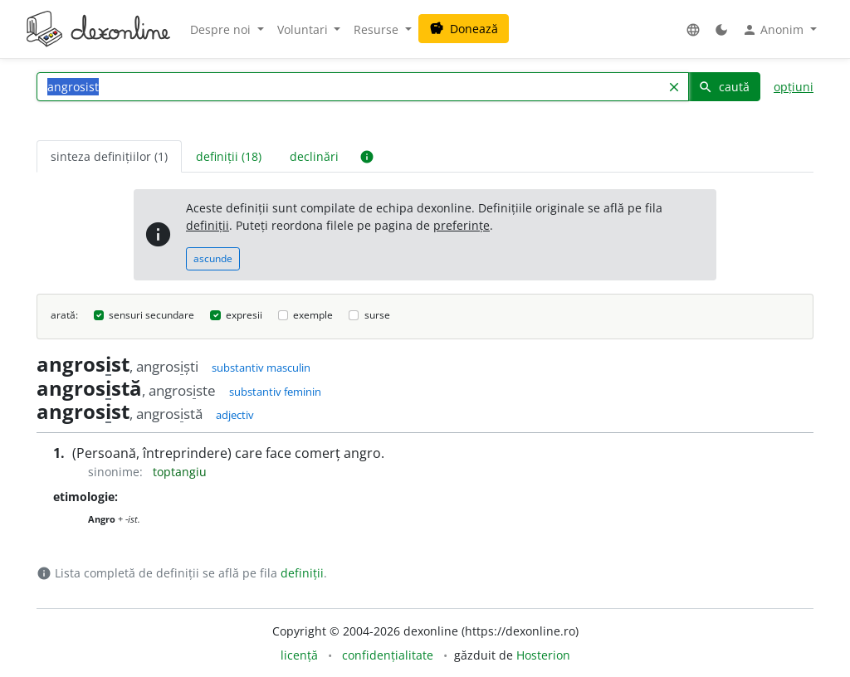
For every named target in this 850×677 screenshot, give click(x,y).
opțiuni (793, 87)
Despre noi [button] (222, 29)
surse (377, 315)
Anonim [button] (774, 30)
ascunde (212, 258)
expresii (244, 315)
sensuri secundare (151, 315)
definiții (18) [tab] (228, 156)
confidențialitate (387, 655)
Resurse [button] (378, 29)
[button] (693, 29)
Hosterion (543, 655)
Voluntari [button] (304, 29)
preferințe (461, 225)
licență (299, 655)
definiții (207, 225)
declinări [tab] (314, 156)
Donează (463, 29)
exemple (313, 315)
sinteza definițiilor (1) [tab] (109, 156)
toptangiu (180, 472)
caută (724, 87)
